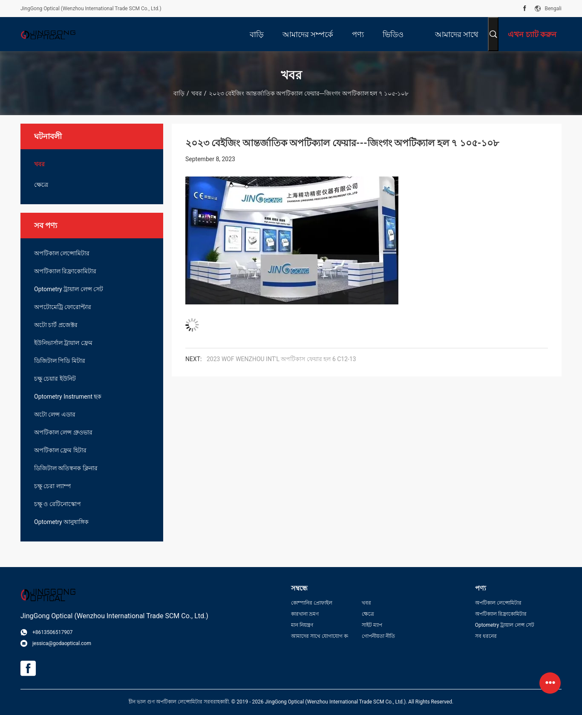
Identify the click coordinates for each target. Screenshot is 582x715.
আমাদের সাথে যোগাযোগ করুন (319, 636)
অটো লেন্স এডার (54, 414)
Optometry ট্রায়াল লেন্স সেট (68, 289)
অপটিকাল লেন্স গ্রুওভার (63, 432)
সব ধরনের (486, 636)
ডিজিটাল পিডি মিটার (59, 360)
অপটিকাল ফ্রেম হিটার (60, 450)
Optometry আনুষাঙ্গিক (61, 521)
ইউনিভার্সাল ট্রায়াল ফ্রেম (63, 342)
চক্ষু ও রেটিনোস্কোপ (57, 504)
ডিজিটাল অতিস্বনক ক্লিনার (66, 468)
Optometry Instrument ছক (67, 396)
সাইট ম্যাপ (372, 625)
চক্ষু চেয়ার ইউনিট (55, 378)
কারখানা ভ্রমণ (305, 614)
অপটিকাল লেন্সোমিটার (61, 253)
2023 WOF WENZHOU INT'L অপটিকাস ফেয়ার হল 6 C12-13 (281, 359)
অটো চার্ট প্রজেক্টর (56, 324)
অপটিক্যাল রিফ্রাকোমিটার (65, 271)
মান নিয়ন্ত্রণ (302, 625)
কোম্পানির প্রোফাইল (311, 603)
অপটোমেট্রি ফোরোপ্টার (62, 307)
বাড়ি (178, 93)
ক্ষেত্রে (41, 184)
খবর (196, 93)
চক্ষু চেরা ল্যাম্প (52, 486)
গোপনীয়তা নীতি (378, 636)
